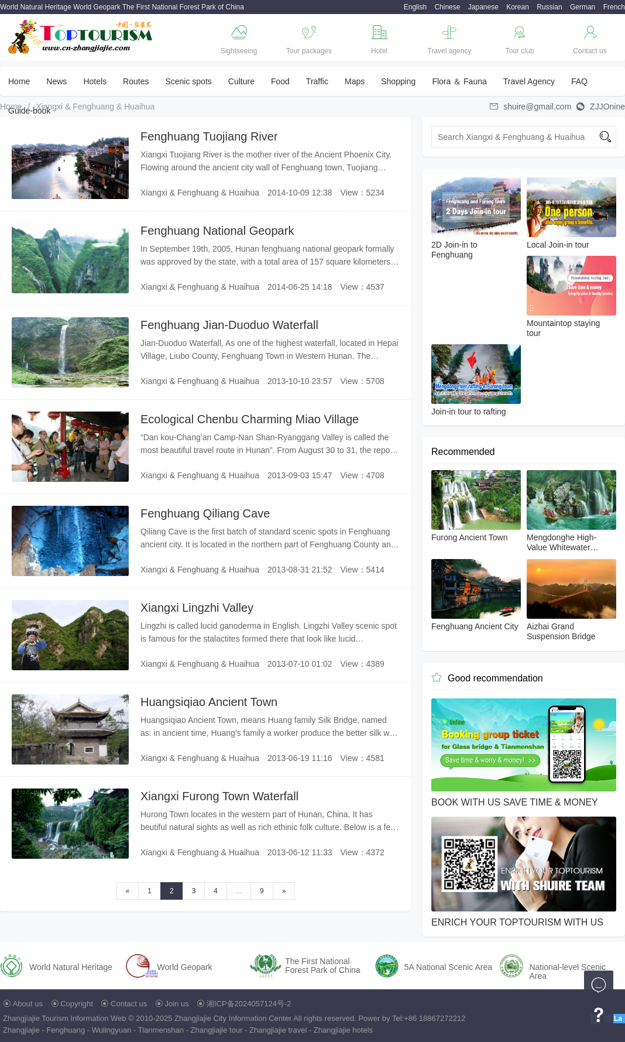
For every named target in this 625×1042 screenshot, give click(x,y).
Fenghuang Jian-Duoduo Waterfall (229, 324)
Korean (517, 7)
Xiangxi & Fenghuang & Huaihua (95, 106)
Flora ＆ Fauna (459, 81)
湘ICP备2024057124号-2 (249, 1003)
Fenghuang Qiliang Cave (205, 513)
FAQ (579, 81)
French (614, 7)
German (582, 7)
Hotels (95, 81)
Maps (355, 81)
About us (28, 1003)
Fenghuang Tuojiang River (209, 136)
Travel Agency (529, 81)
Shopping (398, 81)
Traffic (317, 81)
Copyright (76, 1003)
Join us (177, 1003)
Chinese (447, 7)
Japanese (483, 7)
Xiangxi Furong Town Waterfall (219, 796)
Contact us (129, 1003)
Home (19, 81)
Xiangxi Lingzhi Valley (196, 607)
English (415, 7)
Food (280, 81)
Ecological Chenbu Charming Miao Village (249, 419)
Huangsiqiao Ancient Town (208, 701)
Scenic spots (188, 81)
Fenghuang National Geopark (217, 230)
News (56, 81)
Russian (549, 7)
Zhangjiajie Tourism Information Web (64, 1018)
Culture (241, 81)
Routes (136, 81)
